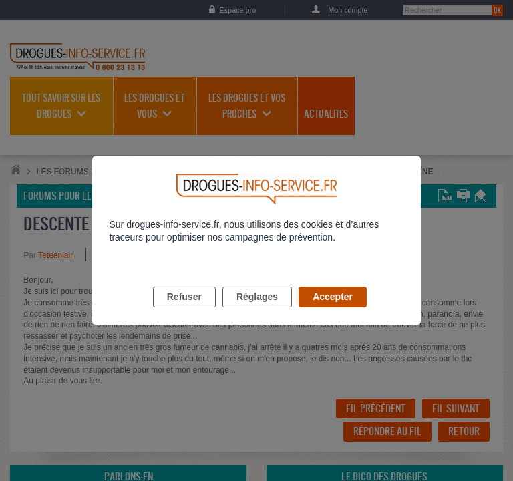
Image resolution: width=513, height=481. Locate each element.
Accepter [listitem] (333, 312)
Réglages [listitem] (257, 312)
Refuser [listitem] (184, 312)
